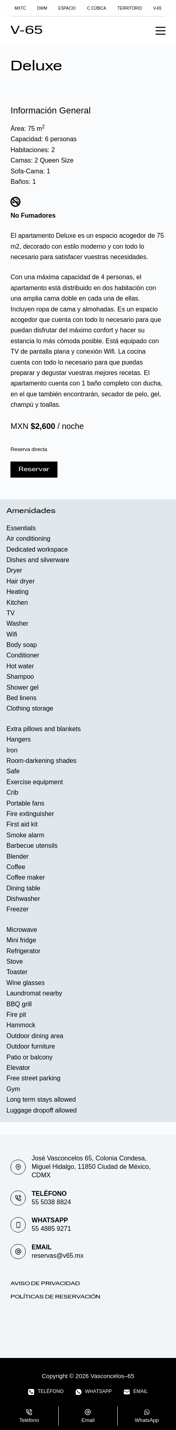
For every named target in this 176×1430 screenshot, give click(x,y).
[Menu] (161, 31)
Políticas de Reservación (55, 1297)
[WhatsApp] (94, 1392)
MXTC (20, 8)
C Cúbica (96, 8)
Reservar (33, 469)
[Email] (135, 1392)
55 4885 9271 (51, 1228)
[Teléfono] (45, 1392)
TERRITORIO (129, 8)
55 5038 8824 (51, 1202)
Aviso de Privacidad (45, 1284)
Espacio (67, 8)
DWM (42, 8)
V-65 (157, 8)
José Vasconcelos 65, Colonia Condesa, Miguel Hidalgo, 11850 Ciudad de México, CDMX (91, 1167)
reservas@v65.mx (58, 1255)
